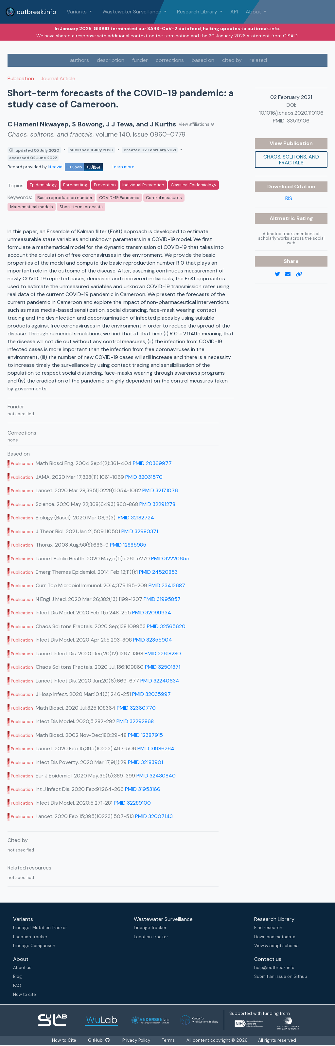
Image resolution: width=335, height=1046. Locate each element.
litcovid (75, 167)
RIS (288, 198)
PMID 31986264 (155, 748)
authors (79, 60)
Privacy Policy (138, 1040)
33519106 (298, 120)
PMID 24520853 (158, 572)
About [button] (254, 11)
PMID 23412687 (167, 585)
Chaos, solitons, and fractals (291, 159)
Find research (268, 927)
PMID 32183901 (145, 762)
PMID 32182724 (136, 517)
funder (140, 60)
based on (203, 60)
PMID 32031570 (144, 477)
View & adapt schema (276, 945)
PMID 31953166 (142, 789)
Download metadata (274, 937)
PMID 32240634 (159, 680)
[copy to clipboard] (302, 274)
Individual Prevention (143, 185)
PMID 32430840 (156, 775)
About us (22, 967)
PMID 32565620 (166, 626)
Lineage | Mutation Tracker (40, 927)
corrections (170, 60)
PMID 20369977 (152, 463)
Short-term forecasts (81, 207)
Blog (17, 976)
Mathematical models (31, 207)
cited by (232, 60)
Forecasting (75, 185)
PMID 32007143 (154, 816)
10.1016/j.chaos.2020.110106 (291, 112)
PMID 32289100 (132, 802)
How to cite (24, 994)
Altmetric (283, 218)
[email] (290, 274)
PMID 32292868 (135, 721)
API (234, 11)
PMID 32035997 (151, 694)
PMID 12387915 (145, 735)
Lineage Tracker (150, 927)
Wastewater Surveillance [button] (132, 11)
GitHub (98, 1040)
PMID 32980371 (139, 531)
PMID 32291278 (157, 504)
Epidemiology (43, 185)
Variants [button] (77, 11)
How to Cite (63, 1040)
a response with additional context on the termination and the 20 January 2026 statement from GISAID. (185, 36)
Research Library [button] (198, 11)
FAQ (17, 985)
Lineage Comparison (34, 945)
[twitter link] (280, 274)
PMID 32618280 (163, 653)
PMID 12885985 (128, 544)
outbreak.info (30, 12)
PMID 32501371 (162, 666)
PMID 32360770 (136, 707)
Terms (170, 1040)
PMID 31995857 (162, 599)
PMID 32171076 (160, 490)
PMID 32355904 (152, 639)
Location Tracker (30, 937)
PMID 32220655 (170, 558)
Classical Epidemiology (193, 185)
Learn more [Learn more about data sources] (122, 167)
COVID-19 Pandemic (119, 197)
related (258, 60)
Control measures (164, 197)
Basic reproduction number (65, 197)
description (110, 60)
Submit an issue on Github (280, 976)
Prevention (105, 185)
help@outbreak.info (274, 967)
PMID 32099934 (151, 612)
